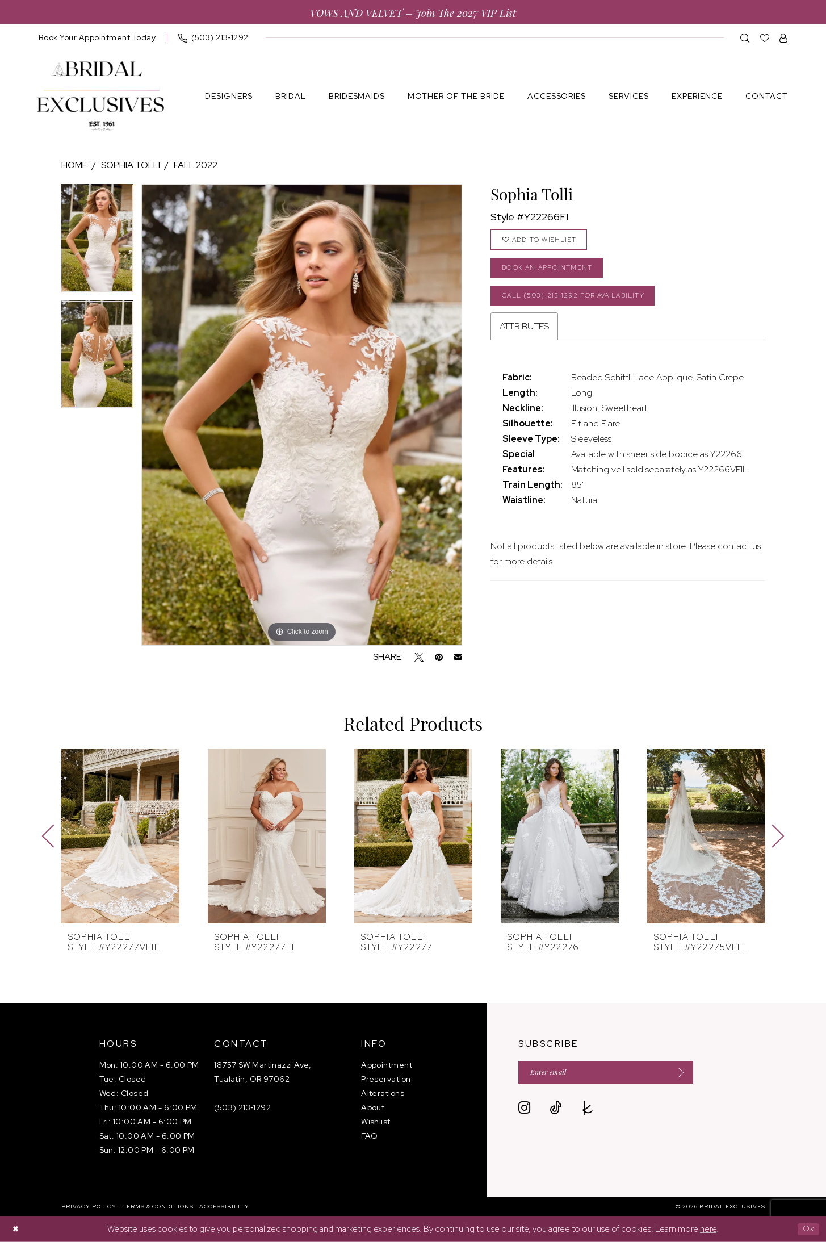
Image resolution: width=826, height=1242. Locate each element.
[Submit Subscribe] (699, 1073)
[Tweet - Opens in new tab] (419, 657)
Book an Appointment (554, 273)
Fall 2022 (195, 165)
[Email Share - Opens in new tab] (458, 657)
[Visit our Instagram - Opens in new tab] (524, 1110)
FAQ (369, 1136)
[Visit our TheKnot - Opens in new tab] (588, 1110)
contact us (739, 557)
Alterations (382, 1093)
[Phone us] (213, 37)
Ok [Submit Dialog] (807, 1229)
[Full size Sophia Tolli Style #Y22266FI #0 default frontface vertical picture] (302, 415)
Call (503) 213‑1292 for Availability (585, 305)
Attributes (524, 338)
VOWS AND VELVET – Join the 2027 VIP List (413, 12)
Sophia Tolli (130, 165)
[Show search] (745, 38)
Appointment (386, 1065)
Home (74, 165)
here (708, 1229)
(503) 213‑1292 (242, 1107)
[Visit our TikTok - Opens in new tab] (555, 1110)
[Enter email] (617, 1073)
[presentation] (120, 836)
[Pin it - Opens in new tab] (439, 657)
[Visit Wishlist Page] (765, 38)
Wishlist (376, 1121)
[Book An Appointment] (97, 37)
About (372, 1107)
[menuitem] (97, 37)
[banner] (100, 96)
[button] (783, 38)
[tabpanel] (97, 242)
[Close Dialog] (17, 1229)
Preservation (385, 1079)
